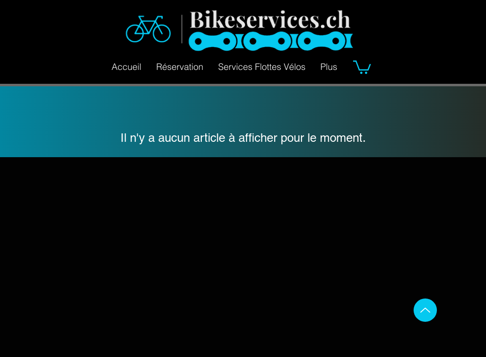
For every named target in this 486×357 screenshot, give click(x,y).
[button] (362, 66)
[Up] (425, 310)
